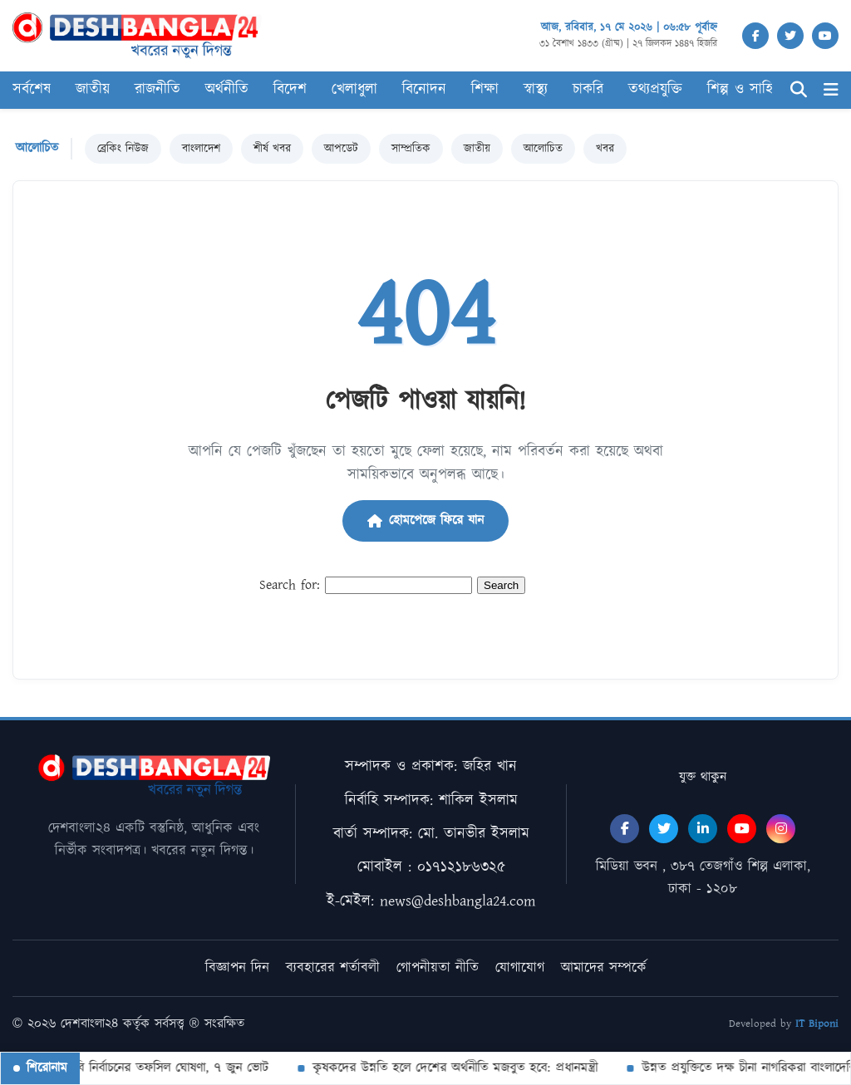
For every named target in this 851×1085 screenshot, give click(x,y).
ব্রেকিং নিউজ (123, 148)
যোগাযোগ (519, 968)
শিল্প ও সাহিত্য (746, 90)
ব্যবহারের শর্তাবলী (333, 968)
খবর (605, 148)
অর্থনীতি (226, 90)
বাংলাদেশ (201, 148)
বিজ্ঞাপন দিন (237, 968)
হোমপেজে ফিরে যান (425, 520)
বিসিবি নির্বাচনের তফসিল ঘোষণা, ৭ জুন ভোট (161, 1068)
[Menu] (831, 90)
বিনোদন (424, 90)
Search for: (289, 585)
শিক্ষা (485, 90)
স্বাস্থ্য (536, 90)
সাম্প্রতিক (410, 148)
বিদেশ (290, 90)
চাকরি (588, 90)
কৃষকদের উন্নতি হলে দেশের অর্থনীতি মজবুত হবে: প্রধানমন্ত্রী (454, 1068)
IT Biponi (817, 1024)
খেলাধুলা (354, 90)
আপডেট (341, 148)
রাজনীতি (157, 90)
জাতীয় (93, 90)
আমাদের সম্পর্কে (604, 968)
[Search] (798, 90)
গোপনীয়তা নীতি (437, 968)
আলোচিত (543, 148)
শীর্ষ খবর (272, 148)
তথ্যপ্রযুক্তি (655, 90)
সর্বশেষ (31, 90)
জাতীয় (477, 148)
